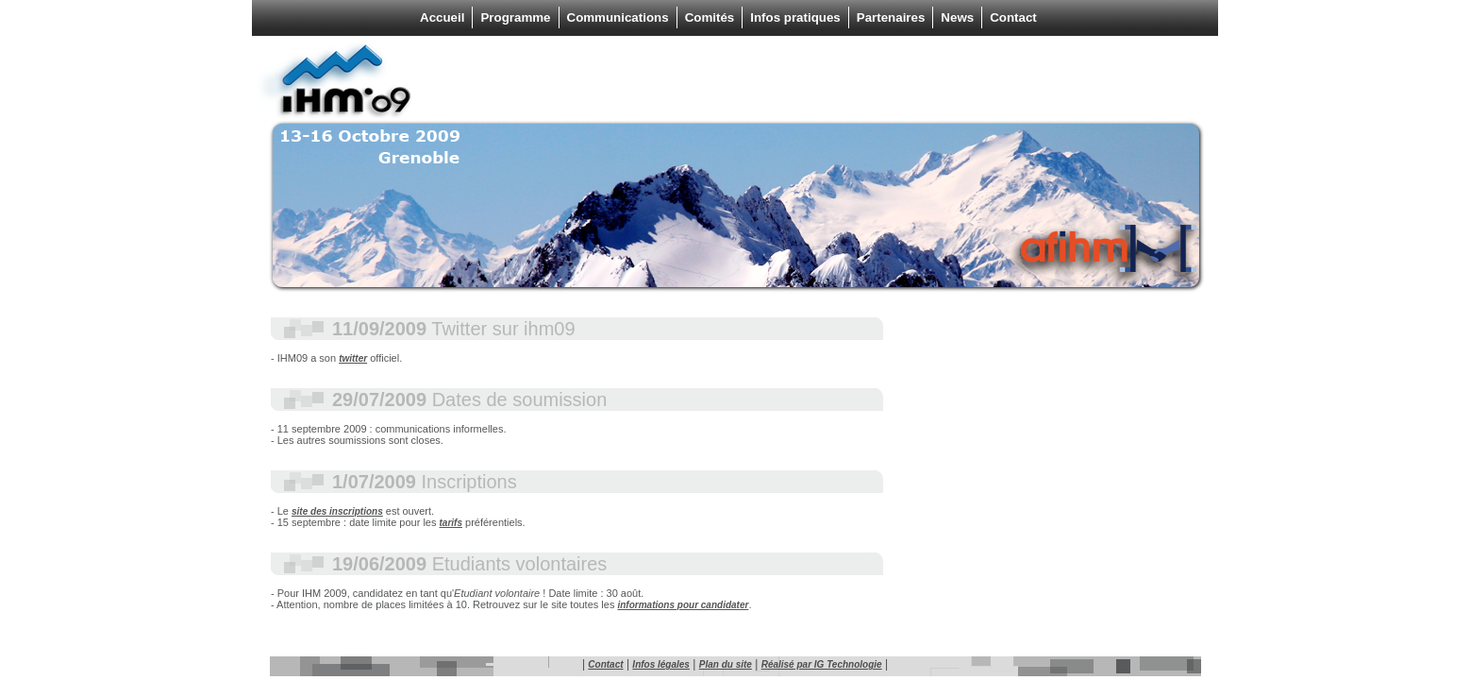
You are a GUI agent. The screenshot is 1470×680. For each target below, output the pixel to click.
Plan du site (725, 664)
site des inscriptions (337, 511)
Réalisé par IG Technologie (821, 664)
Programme (515, 17)
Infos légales (661, 664)
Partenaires (891, 17)
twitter (353, 358)
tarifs (451, 523)
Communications (618, 17)
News (957, 17)
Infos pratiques (795, 17)
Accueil (442, 17)
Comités (710, 17)
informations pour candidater (682, 605)
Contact (1013, 17)
